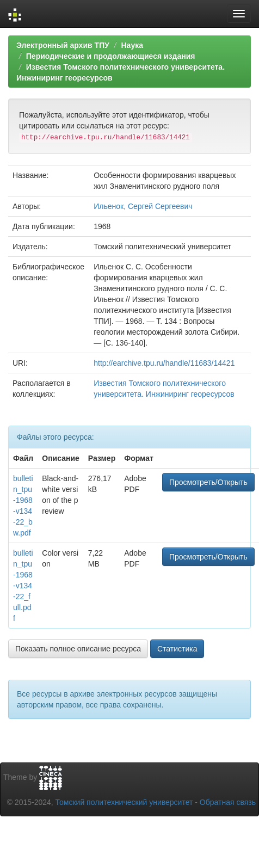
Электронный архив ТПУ (62, 45)
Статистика (177, 648)
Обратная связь (228, 802)
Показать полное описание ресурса (78, 648)
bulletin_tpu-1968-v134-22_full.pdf (23, 586)
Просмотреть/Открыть (208, 482)
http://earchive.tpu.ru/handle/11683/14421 (164, 363)
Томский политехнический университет (124, 802)
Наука (132, 45)
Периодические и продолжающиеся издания (110, 56)
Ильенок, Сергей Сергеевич (143, 206)
